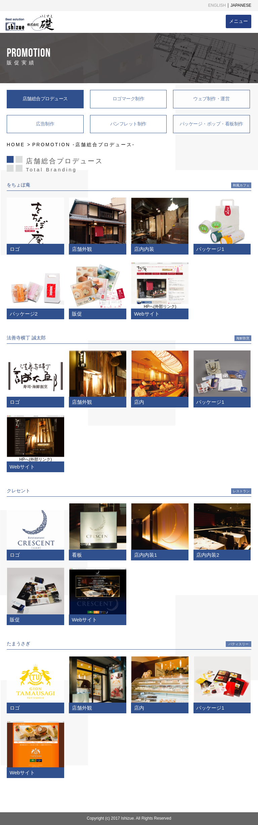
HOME (16, 144)
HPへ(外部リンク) (160, 306)
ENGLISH (217, 5)
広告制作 (45, 123)
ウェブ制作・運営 (211, 98)
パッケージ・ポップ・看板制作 (211, 123)
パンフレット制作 (128, 123)
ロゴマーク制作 (128, 98)
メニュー (238, 21)
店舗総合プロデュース (45, 98)
